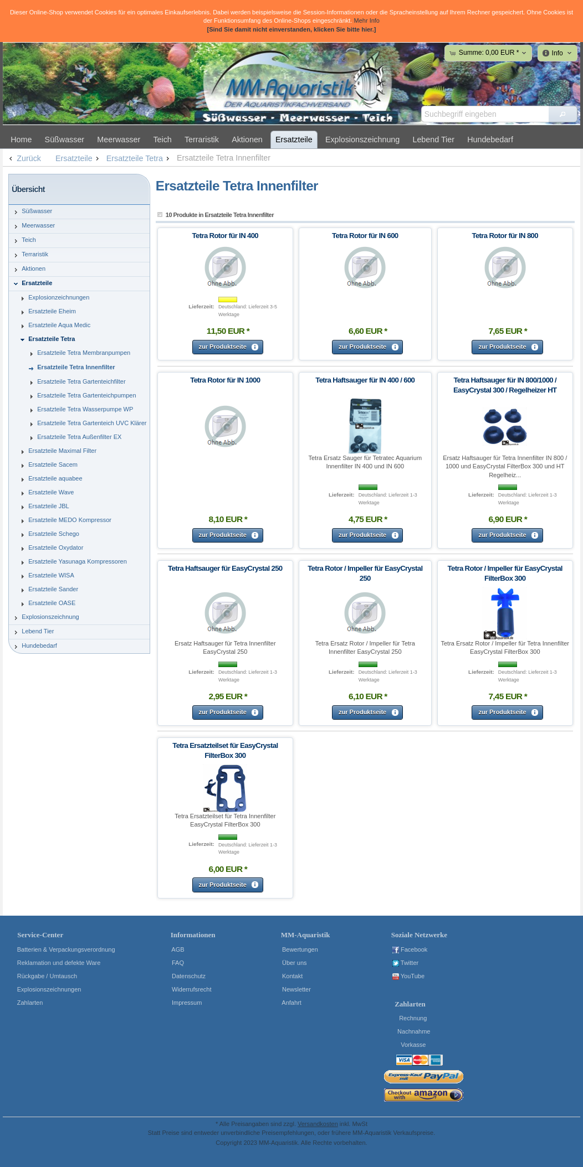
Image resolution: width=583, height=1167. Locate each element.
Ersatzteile (78, 158)
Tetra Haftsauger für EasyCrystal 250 (225, 568)
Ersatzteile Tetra (139, 158)
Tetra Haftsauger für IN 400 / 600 (365, 380)
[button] (562, 114)
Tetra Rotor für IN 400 (225, 235)
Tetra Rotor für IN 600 (365, 235)
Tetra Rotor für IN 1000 (225, 380)
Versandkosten (318, 1123)
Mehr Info (367, 20)
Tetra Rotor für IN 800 (505, 235)
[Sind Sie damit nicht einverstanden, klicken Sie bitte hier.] (291, 29)
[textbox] (485, 114)
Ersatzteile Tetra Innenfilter (223, 157)
